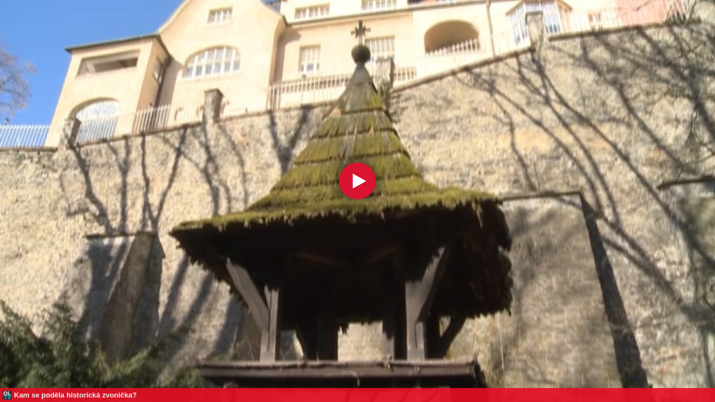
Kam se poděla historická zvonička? (75, 395)
